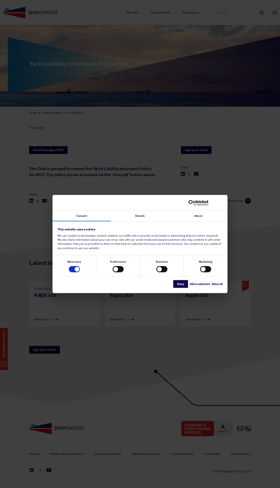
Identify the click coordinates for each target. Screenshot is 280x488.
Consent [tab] (81, 216)
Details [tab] (140, 216)
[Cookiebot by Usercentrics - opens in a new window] (206, 203)
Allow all (217, 284)
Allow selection (200, 284)
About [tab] (198, 216)
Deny (180, 284)
